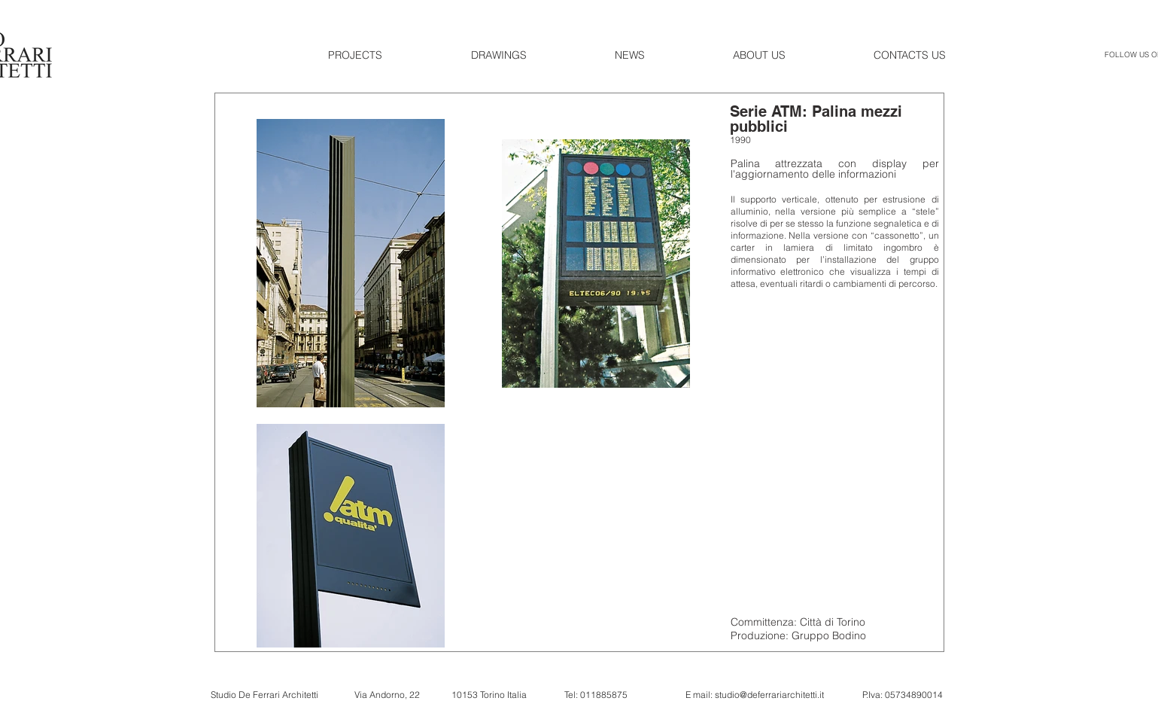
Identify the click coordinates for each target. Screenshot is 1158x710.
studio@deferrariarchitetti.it (769, 694)
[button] (388, 55)
